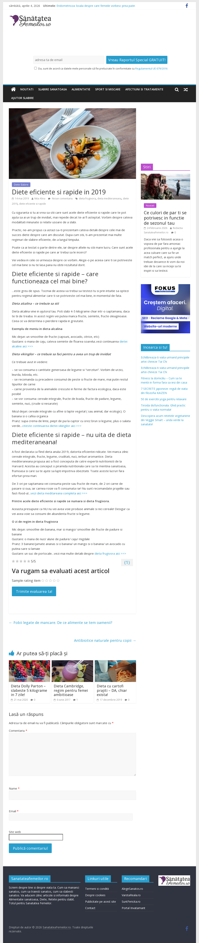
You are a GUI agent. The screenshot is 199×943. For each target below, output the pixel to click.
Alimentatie (81, 89)
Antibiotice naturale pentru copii (105, 640)
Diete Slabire (21, 184)
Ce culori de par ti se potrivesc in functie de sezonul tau (165, 217)
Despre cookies (95, 895)
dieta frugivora (87, 198)
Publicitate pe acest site (100, 901)
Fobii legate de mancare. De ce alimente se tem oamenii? (60, 622)
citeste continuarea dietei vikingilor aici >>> (51, 426)
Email (14, 811)
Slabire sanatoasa (52, 89)
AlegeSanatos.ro (132, 889)
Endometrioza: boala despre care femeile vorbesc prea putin (96, 6)
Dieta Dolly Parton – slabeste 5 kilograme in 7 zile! (29, 690)
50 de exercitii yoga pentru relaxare (164, 399)
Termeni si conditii (97, 889)
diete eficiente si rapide (32, 203)
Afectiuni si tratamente (144, 89)
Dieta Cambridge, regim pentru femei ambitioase (71, 690)
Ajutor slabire (22, 98)
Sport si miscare (108, 89)
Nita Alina (39, 198)
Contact (90, 908)
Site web (15, 832)
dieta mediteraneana (109, 198)
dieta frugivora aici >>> (110, 553)
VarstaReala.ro (131, 895)
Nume (14, 788)
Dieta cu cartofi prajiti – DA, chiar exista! (112, 690)
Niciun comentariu (60, 198)
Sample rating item (26, 580)
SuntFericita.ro (131, 901)
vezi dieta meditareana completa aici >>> (59, 493)
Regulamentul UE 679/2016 (151, 68)
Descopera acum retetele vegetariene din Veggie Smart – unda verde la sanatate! (165, 420)
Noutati (26, 89)
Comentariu (18, 731)
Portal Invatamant (133, 908)
